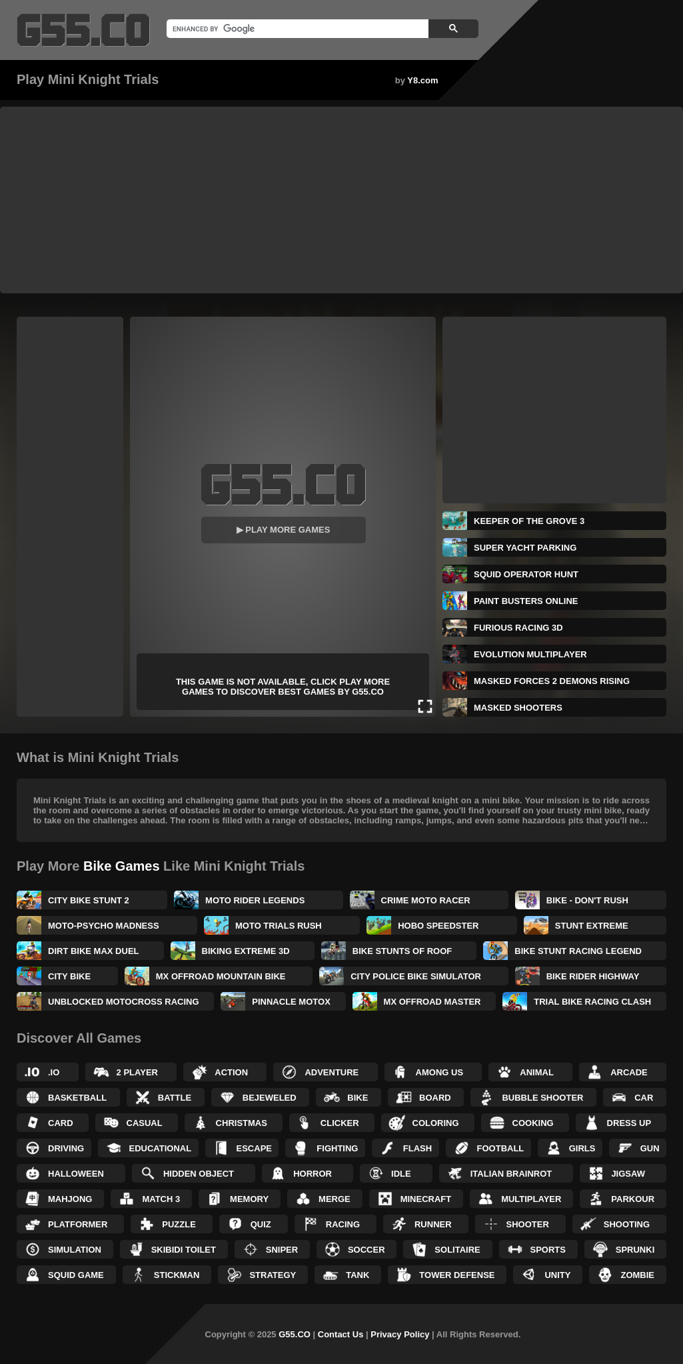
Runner (433, 1224)
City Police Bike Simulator (415, 976)
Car (643, 1098)
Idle (401, 1174)
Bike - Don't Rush (587, 900)
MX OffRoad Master (432, 1002)
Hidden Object (198, 1174)
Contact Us (341, 1334)
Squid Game (76, 1275)
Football (500, 1148)
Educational (160, 1148)
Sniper (282, 1250)
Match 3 (161, 1199)
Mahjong (70, 1199)
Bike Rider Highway (593, 976)
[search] (296, 29)
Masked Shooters (518, 708)
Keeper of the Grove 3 (529, 521)
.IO (53, 1072)
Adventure (331, 1072)
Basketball (77, 1098)
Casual (145, 1123)
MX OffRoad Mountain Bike (221, 976)
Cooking (533, 1123)
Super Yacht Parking (525, 548)
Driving (66, 1148)
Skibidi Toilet (183, 1250)
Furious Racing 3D (518, 628)
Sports (548, 1250)
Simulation (74, 1250)
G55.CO (295, 1334)
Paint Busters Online (526, 601)
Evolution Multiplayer (530, 654)
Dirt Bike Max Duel (93, 951)
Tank (357, 1275)
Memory (249, 1199)
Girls (582, 1148)
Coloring (435, 1123)
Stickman (177, 1275)
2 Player (137, 1072)
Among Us (440, 1072)
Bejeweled (270, 1098)
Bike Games (121, 866)
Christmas (241, 1123)
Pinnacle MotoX (291, 1002)
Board (435, 1098)
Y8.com (422, 80)
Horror (312, 1174)
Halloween (76, 1174)
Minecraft (426, 1199)
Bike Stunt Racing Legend (578, 951)
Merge (334, 1199)
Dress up (629, 1123)
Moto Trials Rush (278, 926)
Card (60, 1123)
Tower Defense (456, 1275)
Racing (343, 1224)
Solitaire (457, 1250)
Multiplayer (531, 1199)
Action (231, 1072)
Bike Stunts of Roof (402, 951)
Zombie (637, 1275)
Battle (174, 1098)
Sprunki (635, 1250)
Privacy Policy (399, 1334)
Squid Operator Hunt (526, 574)
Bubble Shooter (542, 1098)
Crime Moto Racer (425, 900)
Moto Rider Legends (255, 900)
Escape (254, 1148)
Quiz (261, 1224)
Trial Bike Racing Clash (592, 1002)
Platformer (77, 1224)
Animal (537, 1072)
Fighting (337, 1148)
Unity (557, 1275)
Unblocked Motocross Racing (123, 1002)
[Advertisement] (341, 200)
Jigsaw (628, 1174)
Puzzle (179, 1224)
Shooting (627, 1224)
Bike (357, 1098)
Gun (650, 1148)
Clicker (340, 1123)
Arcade (629, 1072)
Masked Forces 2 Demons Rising (552, 681)
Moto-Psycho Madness (103, 926)
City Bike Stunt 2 (88, 900)
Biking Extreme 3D (246, 951)
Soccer (366, 1250)
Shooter (527, 1224)
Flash (417, 1148)
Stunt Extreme (591, 926)
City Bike (69, 976)
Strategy (272, 1275)
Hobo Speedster (438, 926)
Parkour (632, 1199)
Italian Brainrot (511, 1174)
